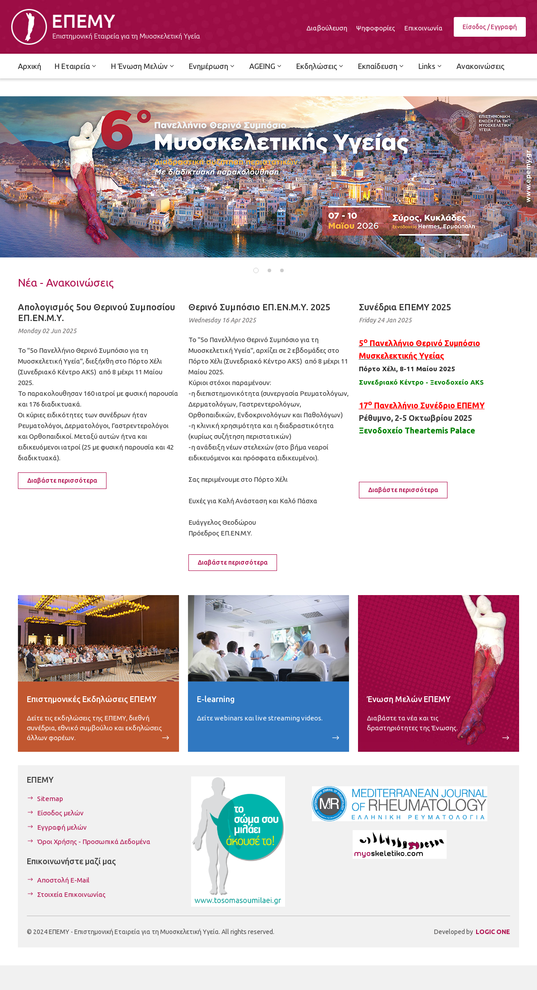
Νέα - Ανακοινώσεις (66, 283)
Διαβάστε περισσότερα (62, 480)
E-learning (216, 698)
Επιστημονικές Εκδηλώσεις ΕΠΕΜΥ (92, 698)
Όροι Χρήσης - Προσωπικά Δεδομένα (93, 841)
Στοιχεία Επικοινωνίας (71, 894)
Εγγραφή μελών (62, 827)
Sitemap (50, 798)
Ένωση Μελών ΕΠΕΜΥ (409, 698)
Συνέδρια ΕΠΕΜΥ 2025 (405, 307)
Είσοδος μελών (60, 813)
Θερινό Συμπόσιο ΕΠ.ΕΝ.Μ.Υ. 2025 (259, 307)
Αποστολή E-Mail (63, 880)
